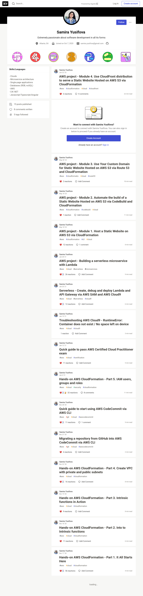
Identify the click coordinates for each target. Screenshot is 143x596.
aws (62, 88)
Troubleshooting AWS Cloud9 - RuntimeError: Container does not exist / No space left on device (94, 322)
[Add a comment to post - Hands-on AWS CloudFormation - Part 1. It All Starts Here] (67, 571)
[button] (17, 57)
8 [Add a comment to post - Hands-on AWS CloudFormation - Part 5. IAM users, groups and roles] (87, 392)
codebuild (85, 209)
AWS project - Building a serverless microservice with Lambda (93, 263)
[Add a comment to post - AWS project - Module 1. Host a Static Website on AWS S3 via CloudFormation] (66, 244)
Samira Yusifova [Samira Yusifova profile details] (66, 70)
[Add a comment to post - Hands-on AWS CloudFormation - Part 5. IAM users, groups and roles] (68, 392)
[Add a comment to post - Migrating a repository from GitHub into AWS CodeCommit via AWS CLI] (66, 452)
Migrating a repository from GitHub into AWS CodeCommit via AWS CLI (90, 440)
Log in (115, 3)
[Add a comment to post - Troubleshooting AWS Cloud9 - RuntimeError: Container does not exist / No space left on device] (64, 333)
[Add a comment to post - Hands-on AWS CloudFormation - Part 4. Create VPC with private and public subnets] (67, 481)
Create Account (93, 138)
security (77, 387)
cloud (84, 88)
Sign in (106, 145)
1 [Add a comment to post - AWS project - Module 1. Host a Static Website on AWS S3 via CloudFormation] (82, 244)
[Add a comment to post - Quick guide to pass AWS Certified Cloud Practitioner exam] (66, 363)
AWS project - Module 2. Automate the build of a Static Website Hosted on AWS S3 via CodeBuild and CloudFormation (95, 201)
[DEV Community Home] (5, 3)
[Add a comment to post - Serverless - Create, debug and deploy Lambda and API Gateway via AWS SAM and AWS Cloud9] (67, 304)
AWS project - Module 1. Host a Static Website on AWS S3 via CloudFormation (93, 233)
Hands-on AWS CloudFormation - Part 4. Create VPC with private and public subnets (95, 470)
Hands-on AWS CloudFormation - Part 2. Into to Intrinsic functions (92, 529)
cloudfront (93, 88)
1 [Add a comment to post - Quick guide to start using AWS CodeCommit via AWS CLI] (84, 422)
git (67, 417)
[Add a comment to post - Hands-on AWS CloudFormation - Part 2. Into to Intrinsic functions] (66, 541)
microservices (91, 269)
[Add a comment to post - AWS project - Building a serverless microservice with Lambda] (67, 274)
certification (78, 357)
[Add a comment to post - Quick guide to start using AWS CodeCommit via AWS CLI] (67, 422)
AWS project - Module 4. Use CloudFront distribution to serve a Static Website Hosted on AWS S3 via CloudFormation (95, 80)
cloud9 (88, 298)
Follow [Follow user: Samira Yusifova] (121, 22)
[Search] (13, 3)
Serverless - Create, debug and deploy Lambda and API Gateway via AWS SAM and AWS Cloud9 (94, 292)
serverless (78, 269)
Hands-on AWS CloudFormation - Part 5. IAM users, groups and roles (95, 381)
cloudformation (72, 88)
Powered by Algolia (89, 4)
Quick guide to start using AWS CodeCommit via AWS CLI (93, 411)
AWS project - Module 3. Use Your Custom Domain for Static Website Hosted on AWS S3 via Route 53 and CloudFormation (94, 168)
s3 (82, 239)
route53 (91, 176)
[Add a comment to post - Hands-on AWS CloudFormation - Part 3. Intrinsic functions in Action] (66, 511)
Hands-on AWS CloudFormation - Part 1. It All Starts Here (95, 559)
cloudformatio (72, 176)
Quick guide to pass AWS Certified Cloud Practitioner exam (96, 351)
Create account (131, 3)
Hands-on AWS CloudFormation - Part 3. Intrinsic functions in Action (93, 500)
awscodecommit (86, 417)
